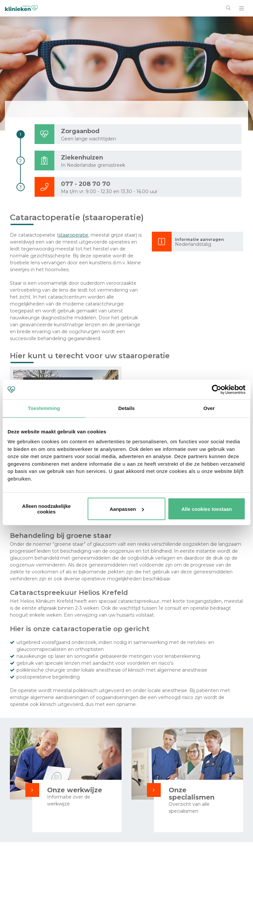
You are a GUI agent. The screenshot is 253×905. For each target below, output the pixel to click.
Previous (15, 760)
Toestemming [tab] (44, 408)
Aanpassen (127, 509)
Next (238, 760)
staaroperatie (73, 235)
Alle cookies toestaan (206, 509)
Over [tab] (209, 408)
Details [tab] (126, 408)
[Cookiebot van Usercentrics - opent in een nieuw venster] (216, 389)
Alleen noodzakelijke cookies (46, 508)
